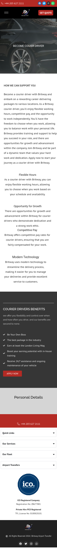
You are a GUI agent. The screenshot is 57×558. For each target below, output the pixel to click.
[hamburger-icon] (6, 12)
